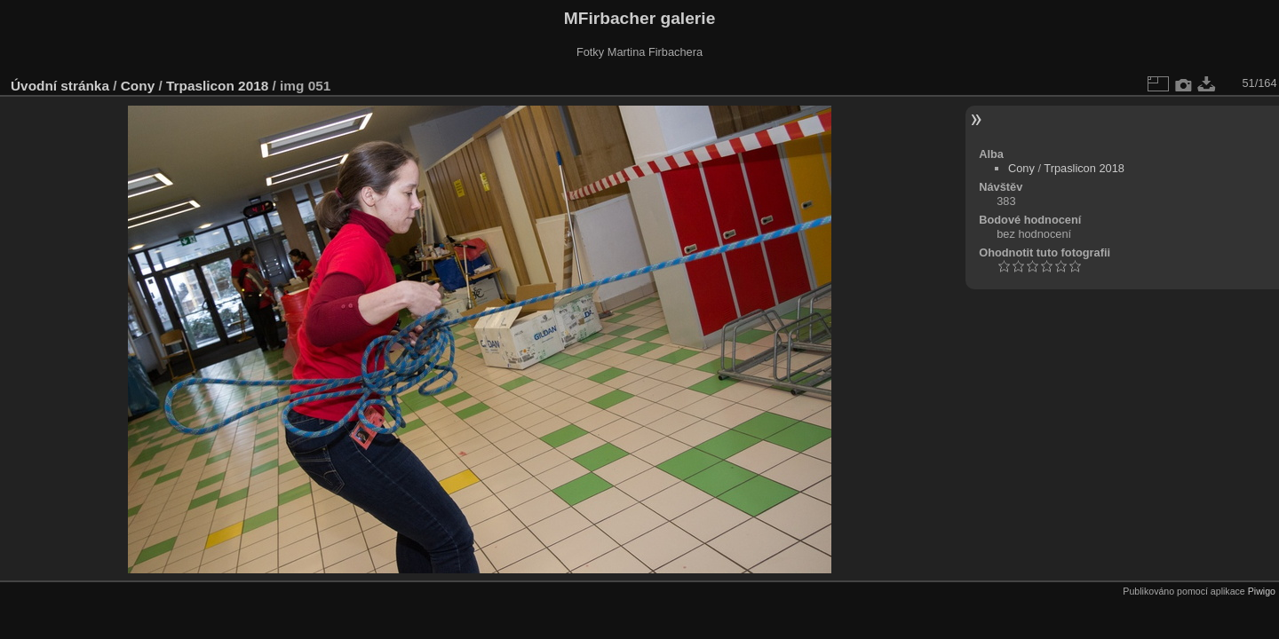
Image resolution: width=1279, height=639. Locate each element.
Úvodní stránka (60, 85)
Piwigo (1261, 591)
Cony (138, 85)
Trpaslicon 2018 (217, 85)
